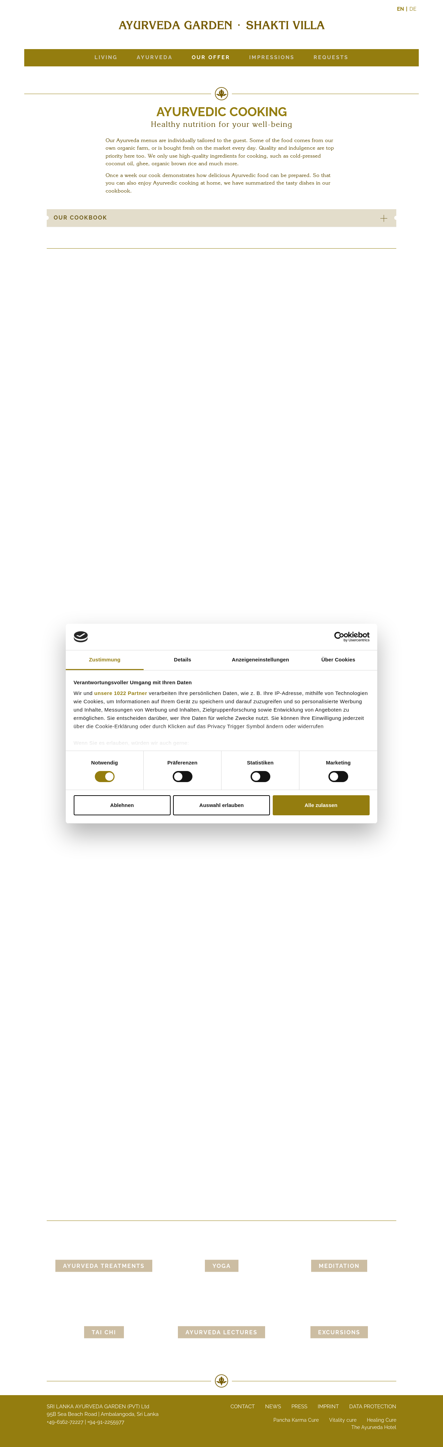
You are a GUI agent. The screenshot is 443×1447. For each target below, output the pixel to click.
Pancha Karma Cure (296, 1420)
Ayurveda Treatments (104, 1266)
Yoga (222, 1266)
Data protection (372, 1406)
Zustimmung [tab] (104, 659)
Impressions (272, 57)
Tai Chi (104, 1332)
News (273, 1406)
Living (106, 57)
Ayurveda (155, 57)
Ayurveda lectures (221, 1332)
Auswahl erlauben (221, 805)
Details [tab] (182, 659)
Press (299, 1406)
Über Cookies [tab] (338, 659)
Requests (331, 57)
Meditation (339, 1266)
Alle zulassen (321, 805)
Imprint (328, 1406)
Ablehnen (122, 805)
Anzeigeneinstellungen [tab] (260, 659)
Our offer (211, 57)
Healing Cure (381, 1420)
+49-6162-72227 (65, 1422)
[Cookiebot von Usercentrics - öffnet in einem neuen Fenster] (339, 637)
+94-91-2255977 (105, 1422)
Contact (242, 1406)
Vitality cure (342, 1420)
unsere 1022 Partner (120, 693)
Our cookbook (224, 218)
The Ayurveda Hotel (373, 1427)
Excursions (339, 1332)
